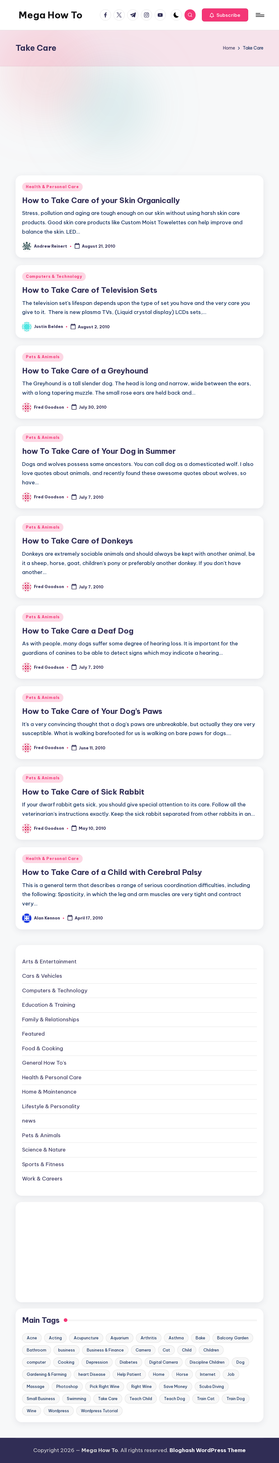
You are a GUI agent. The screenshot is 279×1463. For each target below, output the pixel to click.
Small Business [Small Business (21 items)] (41, 1398)
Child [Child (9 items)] (187, 1349)
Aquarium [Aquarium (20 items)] (119, 1337)
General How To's (44, 1062)
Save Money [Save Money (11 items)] (176, 1386)
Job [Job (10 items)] (231, 1374)
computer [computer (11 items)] (36, 1362)
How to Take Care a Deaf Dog (77, 630)
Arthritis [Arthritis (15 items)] (149, 1337)
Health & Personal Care (52, 186)
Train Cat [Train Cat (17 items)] (206, 1398)
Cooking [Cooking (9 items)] (66, 1362)
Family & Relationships (50, 1019)
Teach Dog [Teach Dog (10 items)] (174, 1398)
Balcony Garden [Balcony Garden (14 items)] (233, 1337)
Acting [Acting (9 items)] (55, 1337)
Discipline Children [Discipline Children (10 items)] (207, 1362)
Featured (33, 1033)
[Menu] (259, 15)
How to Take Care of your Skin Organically (101, 200)
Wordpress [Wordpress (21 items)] (58, 1410)
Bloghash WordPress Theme (208, 1450)
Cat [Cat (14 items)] (166, 1349)
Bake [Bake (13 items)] (200, 1337)
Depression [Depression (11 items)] (97, 1362)
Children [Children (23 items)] (211, 1349)
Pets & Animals (43, 356)
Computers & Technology (54, 276)
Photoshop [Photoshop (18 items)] (67, 1386)
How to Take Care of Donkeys (77, 540)
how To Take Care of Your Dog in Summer (99, 451)
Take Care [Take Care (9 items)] (108, 1398)
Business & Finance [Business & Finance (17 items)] (105, 1349)
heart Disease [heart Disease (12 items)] (91, 1374)
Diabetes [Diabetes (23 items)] (128, 1362)
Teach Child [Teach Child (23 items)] (140, 1398)
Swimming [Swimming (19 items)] (76, 1398)
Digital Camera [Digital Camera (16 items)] (163, 1362)
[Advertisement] (139, 113)
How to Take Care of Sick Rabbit (83, 791)
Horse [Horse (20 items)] (182, 1374)
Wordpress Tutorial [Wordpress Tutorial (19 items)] (99, 1410)
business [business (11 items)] (66, 1349)
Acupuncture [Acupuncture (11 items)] (86, 1337)
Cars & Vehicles (42, 975)
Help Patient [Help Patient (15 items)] (129, 1374)
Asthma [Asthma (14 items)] (176, 1337)
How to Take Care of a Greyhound (85, 370)
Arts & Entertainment (49, 961)
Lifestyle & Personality (51, 1106)
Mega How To (50, 15)
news (29, 1120)
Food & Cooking (42, 1048)
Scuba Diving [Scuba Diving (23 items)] (211, 1386)
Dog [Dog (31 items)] (240, 1362)
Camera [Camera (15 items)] (143, 1349)
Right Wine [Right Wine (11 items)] (141, 1386)
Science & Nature (44, 1149)
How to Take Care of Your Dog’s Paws (92, 711)
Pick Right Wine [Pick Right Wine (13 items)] (104, 1386)
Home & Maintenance (49, 1091)
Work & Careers (42, 1178)
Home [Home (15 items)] (159, 1374)
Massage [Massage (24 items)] (35, 1386)
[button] (225, 14)
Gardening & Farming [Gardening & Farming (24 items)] (47, 1374)
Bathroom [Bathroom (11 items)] (36, 1349)
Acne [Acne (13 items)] (32, 1337)
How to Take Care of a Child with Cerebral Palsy (112, 872)
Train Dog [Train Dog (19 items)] (235, 1398)
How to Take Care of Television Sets (89, 290)
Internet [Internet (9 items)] (208, 1374)
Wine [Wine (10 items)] (31, 1410)
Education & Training (48, 1004)
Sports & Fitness (43, 1164)
